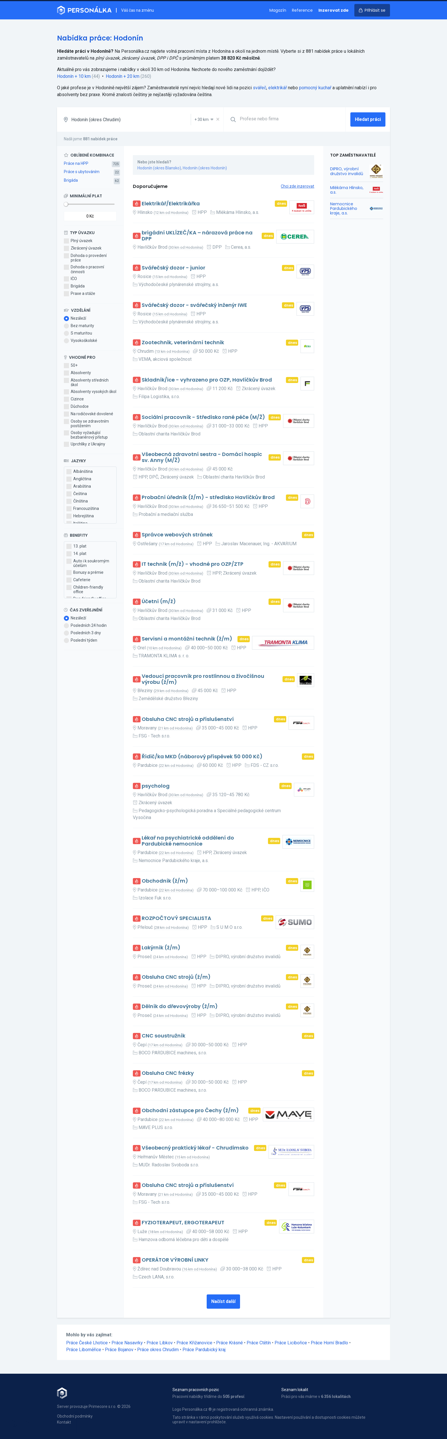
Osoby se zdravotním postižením (86, 423)
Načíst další (223, 1301)
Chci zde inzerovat (297, 186)
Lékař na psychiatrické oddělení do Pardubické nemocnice (188, 841)
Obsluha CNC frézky (168, 1073)
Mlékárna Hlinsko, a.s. (346, 189)
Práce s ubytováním (81, 171)
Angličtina (78, 479)
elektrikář (277, 87)
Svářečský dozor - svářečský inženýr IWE (194, 305)
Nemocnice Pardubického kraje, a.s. (343, 208)
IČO (70, 278)
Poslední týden (80, 640)
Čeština (76, 493)
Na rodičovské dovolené (88, 414)
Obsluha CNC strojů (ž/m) (176, 977)
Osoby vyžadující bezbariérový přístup (86, 434)
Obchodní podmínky (75, 1416)
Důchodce (76, 406)
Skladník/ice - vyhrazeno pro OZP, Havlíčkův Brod (207, 380)
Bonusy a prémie (84, 572)
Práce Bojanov (119, 1349)
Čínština (77, 501)
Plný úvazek (78, 241)
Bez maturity (79, 326)
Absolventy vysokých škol (90, 391)
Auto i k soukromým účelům (87, 563)
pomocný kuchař (315, 87)
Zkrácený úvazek (82, 248)
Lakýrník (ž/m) (161, 948)
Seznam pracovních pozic (195, 1389)
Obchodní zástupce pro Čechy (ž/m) (190, 1111)
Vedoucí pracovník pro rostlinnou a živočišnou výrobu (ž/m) (203, 679)
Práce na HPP (76, 163)
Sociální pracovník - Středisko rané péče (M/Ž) (203, 417)
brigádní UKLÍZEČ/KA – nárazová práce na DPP (197, 236)
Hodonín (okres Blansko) (159, 168)
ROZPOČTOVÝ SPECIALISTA (176, 918)
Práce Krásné (229, 1342)
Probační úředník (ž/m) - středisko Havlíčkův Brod (208, 497)
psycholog (156, 786)
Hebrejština (80, 516)
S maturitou (78, 333)
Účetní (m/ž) (159, 602)
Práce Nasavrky (127, 1342)
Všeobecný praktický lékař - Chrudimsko (195, 1148)
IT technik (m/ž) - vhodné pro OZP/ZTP (192, 564)
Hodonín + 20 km (122, 76)
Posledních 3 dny (82, 633)
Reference (302, 10)
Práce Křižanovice (194, 1342)
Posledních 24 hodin (85, 625)
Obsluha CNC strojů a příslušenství (188, 719)
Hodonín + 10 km (74, 76)
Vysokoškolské (80, 340)
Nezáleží (75, 318)
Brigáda (71, 180)
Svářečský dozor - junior (173, 268)
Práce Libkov (160, 1342)
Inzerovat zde (333, 10)
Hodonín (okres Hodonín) (205, 168)
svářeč (259, 87)
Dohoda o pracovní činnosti (84, 269)
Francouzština (82, 508)
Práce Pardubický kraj (203, 1349)
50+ (71, 365)
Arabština (78, 486)
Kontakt (64, 1422)
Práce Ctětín (259, 1342)
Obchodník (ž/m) (165, 881)
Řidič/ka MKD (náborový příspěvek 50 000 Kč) (202, 757)
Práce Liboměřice (83, 1349)
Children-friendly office (84, 589)
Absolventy (77, 373)
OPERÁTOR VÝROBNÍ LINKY (175, 1260)
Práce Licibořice (291, 1342)
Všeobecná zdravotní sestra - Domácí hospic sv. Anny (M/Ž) (202, 457)
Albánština (79, 471)
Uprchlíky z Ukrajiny (84, 444)
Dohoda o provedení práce (85, 257)
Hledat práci (368, 119)
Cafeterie (78, 580)
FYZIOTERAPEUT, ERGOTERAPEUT (183, 1223)
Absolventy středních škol (86, 382)
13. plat (76, 546)
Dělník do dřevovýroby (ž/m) (180, 1007)
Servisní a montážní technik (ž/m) (187, 639)
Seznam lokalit (294, 1389)
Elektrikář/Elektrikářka (171, 204)
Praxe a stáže (79, 293)
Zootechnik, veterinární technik (183, 343)
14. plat (76, 553)
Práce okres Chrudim (158, 1349)
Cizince (74, 399)
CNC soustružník (163, 1036)
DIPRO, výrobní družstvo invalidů (346, 171)
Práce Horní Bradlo (329, 1342)
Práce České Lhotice (87, 1342)
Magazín (277, 10)
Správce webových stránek (177, 535)
